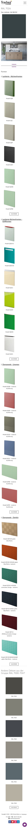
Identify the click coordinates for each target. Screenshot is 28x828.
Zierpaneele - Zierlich (10, 517)
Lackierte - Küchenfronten (12, 76)
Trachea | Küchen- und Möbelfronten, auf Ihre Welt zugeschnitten (6, 2)
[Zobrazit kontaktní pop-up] (24, 824)
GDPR (9, 816)
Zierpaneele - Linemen (10, 364)
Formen (14, 64)
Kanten (14, 66)
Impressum (24, 814)
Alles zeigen (14, 664)
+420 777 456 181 (17, 816)
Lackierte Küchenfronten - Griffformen (12, 220)
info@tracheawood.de (15, 818)
